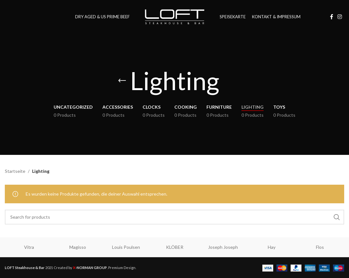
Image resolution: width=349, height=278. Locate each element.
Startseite (15, 171)
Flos (320, 247)
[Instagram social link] (340, 16)
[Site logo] (175, 16)
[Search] (174, 217)
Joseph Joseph (223, 247)
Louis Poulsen (126, 247)
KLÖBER (174, 247)
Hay (271, 247)
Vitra (29, 247)
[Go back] (122, 80)
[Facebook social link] (332, 16)
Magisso (77, 247)
